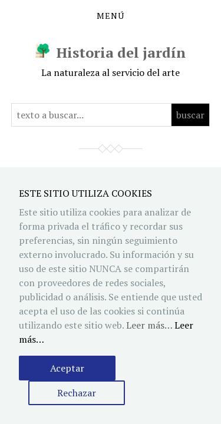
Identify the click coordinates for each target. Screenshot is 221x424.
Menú (110, 16)
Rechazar (76, 392)
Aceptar (67, 368)
